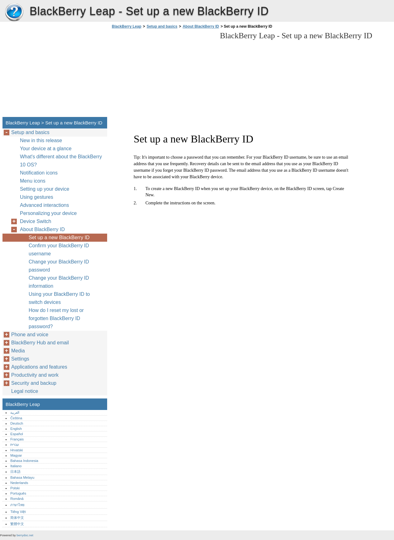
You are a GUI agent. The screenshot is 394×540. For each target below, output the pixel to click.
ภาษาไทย (17, 505)
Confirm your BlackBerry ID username (59, 249)
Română (16, 498)
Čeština (16, 418)
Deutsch (16, 423)
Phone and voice (29, 334)
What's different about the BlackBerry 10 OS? (61, 160)
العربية (14, 412)
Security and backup (33, 383)
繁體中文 (17, 524)
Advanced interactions (44, 205)
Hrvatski (16, 450)
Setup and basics (162, 26)
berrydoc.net (25, 535)
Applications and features (39, 367)
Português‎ (18, 493)
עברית (14, 444)
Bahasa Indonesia (24, 461)
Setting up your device (44, 189)
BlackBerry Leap (14, 12)
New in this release (41, 140)
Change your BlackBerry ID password (59, 265)
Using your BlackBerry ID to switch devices (59, 298)
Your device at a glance (46, 148)
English (16, 429)
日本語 (15, 471)
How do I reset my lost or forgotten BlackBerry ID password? (56, 318)
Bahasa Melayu (22, 477)
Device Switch (35, 221)
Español (16, 434)
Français (17, 439)
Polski (15, 488)
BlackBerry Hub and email (40, 342)
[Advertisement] (162, 74)
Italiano (15, 466)
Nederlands (19, 483)
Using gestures (36, 197)
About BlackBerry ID (201, 26)
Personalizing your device (48, 213)
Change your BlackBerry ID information (59, 282)
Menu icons (32, 181)
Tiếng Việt (18, 512)
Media (18, 350)
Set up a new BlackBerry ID (59, 237)
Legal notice (24, 391)
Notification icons (39, 172)
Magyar (16, 455)
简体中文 (17, 517)
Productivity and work (35, 375)
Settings (20, 358)
